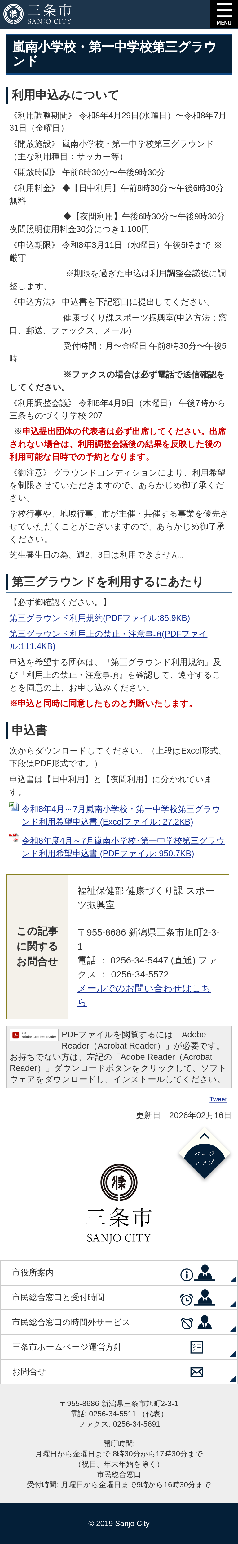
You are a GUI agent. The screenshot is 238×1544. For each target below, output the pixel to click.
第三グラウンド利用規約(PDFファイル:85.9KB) (99, 618)
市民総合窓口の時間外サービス (71, 1322)
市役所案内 (33, 1272)
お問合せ (29, 1371)
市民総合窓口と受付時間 (58, 1297)
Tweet (218, 1099)
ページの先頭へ (204, 1154)
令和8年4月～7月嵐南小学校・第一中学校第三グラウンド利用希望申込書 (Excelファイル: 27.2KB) (121, 815)
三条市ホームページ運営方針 (67, 1347)
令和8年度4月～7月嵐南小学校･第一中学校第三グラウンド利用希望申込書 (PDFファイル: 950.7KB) (123, 847)
